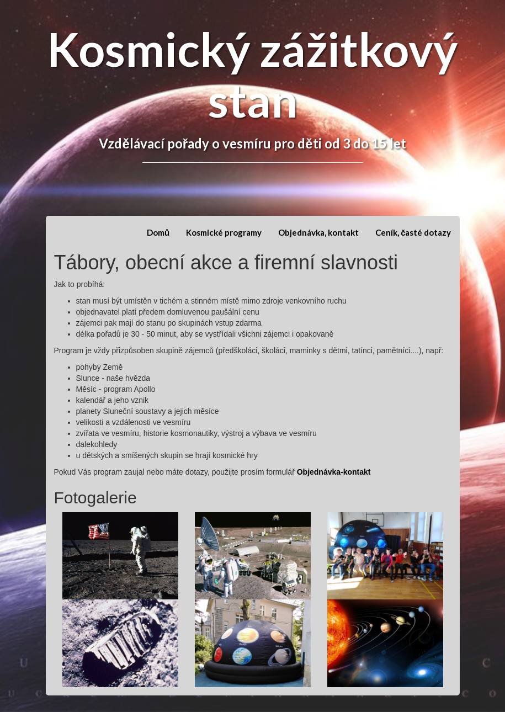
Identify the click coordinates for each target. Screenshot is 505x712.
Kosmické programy (224, 232)
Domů (158, 232)
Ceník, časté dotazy (413, 232)
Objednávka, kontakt (318, 232)
